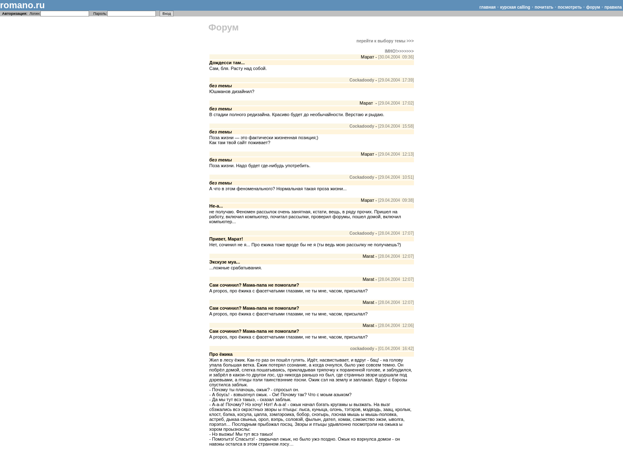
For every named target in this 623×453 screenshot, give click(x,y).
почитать (544, 7)
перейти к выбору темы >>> (385, 41)
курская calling (515, 7)
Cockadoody (362, 80)
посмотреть (570, 7)
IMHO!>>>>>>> (399, 51)
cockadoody (362, 348)
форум (593, 7)
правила (613, 7)
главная (488, 7)
